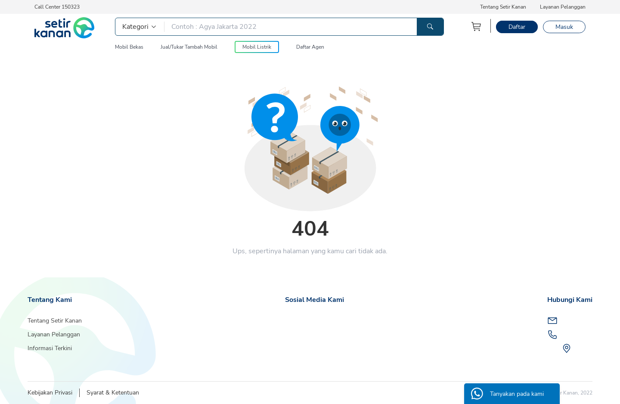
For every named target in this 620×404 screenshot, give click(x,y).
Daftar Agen (310, 47)
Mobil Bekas (129, 47)
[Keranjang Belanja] (476, 26)
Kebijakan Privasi (50, 392)
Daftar (516, 27)
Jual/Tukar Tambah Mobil (189, 47)
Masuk (564, 27)
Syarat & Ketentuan (113, 392)
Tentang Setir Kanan (503, 6)
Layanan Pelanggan (563, 6)
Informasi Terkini (50, 348)
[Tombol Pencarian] (430, 26)
